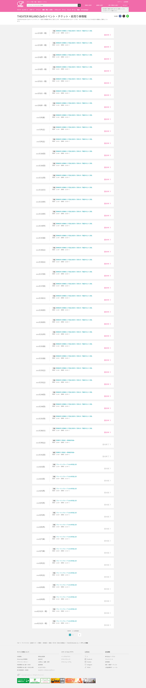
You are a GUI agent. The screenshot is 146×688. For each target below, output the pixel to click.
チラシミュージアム (66, 662)
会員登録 (126, 1)
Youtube (89, 662)
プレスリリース (109, 659)
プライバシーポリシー (22, 662)
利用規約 (19, 656)
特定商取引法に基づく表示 (24, 664)
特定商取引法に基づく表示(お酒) (25, 667)
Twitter (124, 16)
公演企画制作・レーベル (111, 667)
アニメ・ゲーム (71, 10)
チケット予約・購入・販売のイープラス (37, 2)
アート (64, 10)
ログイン (120, 1)
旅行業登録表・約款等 (22, 670)
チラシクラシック (65, 659)
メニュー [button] (125, 5)
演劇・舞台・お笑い (47, 10)
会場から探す (99, 5)
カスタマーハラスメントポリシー (46, 670)
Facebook (89, 659)
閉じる (127, 8)
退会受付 (40, 659)
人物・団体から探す (113, 5)
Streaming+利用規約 (22, 659)
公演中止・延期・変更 (43, 662)
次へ (79, 634)
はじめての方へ (42, 667)
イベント (38, 10)
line (127, 16)
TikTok (88, 667)
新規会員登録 (41, 656)
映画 (78, 10)
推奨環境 (40, 664)
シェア (120, 16)
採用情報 (107, 662)
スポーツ (32, 10)
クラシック (58, 10)
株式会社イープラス (110, 656)
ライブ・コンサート (22, 10)
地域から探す (88, 5)
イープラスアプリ (65, 656)
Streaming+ (84, 10)
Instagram (89, 664)
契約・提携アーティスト (111, 664)
